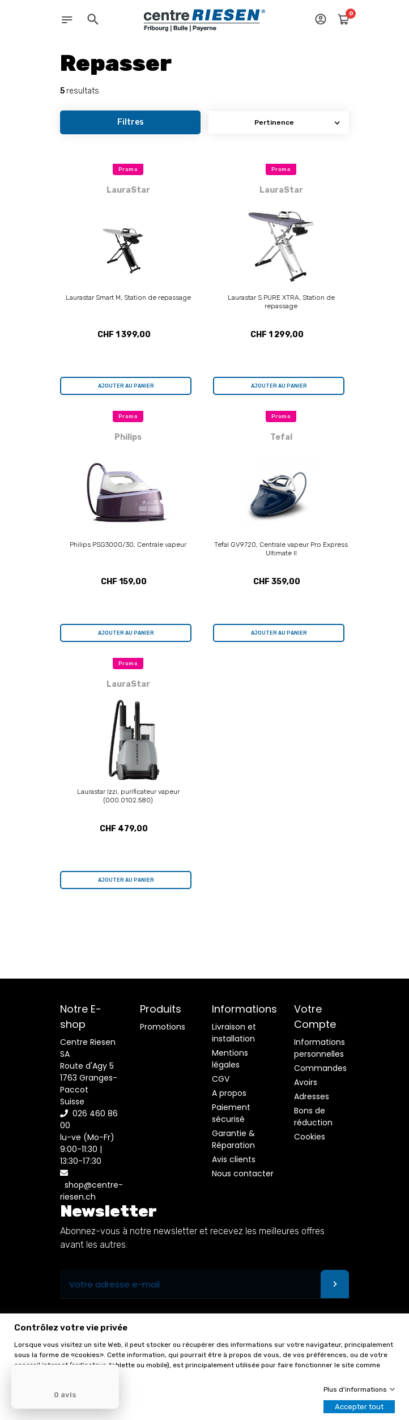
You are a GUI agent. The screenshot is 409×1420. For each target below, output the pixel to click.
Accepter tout (359, 1406)
